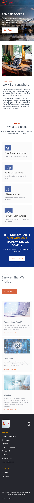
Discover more (8, 336)
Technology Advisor (8, 447)
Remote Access (7, 458)
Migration (5, 444)
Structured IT (6, 451)
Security (4, 455)
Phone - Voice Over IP (9, 436)
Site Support (6, 440)
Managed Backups (8, 462)
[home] (7, 2)
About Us (5, 472)
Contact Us (5, 476)
